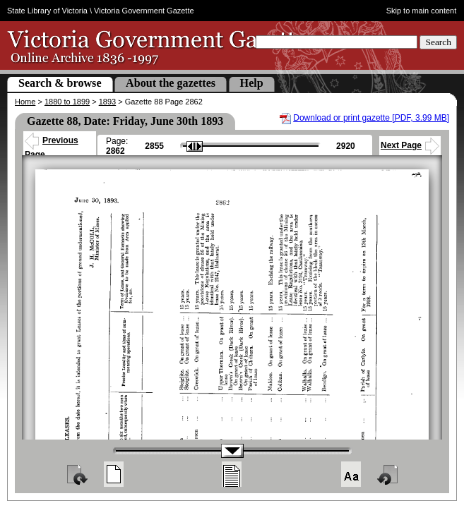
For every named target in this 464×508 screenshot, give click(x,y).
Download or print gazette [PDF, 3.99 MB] (371, 118)
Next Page (410, 145)
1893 (107, 101)
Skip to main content (421, 10)
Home (25, 101)
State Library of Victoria (47, 10)
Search (438, 42)
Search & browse (60, 83)
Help (251, 83)
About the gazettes (170, 83)
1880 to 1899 (67, 101)
